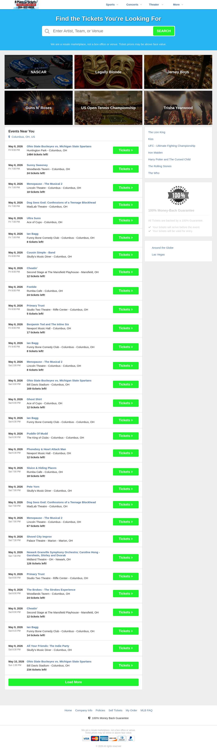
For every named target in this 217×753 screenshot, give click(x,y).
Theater (156, 4)
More (178, 4)
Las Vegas (158, 254)
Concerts (134, 4)
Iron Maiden (155, 152)
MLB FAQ (146, 710)
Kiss (150, 138)
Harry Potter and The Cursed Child (169, 159)
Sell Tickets (115, 710)
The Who (153, 172)
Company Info (83, 710)
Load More (73, 682)
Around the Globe (163, 247)
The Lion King (156, 132)
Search (164, 31)
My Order (131, 710)
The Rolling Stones (160, 166)
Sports (112, 4)
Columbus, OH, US (21, 136)
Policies (100, 710)
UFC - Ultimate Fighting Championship (171, 145)
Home (68, 710)
